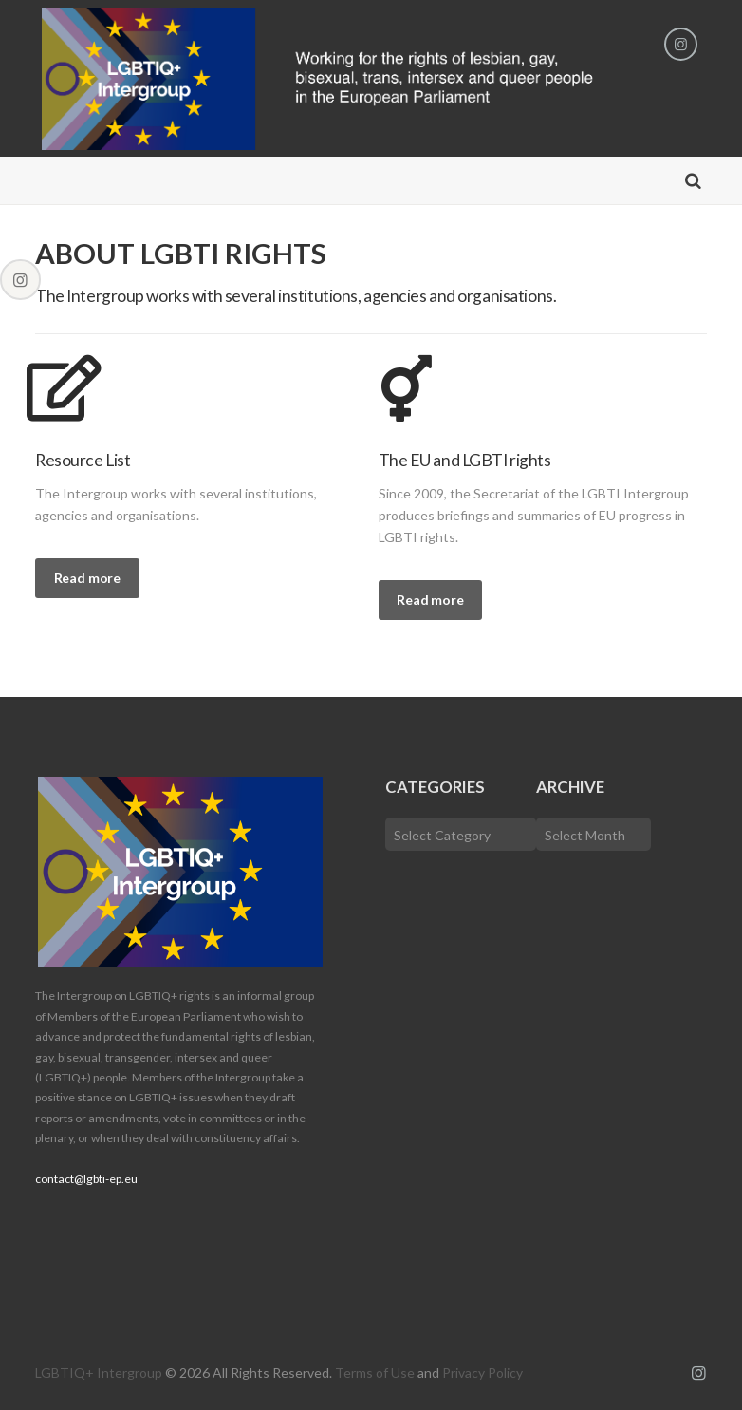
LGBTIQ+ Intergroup (98, 1372)
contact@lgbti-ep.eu (86, 1179)
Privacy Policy (482, 1372)
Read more (87, 578)
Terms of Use (375, 1372)
